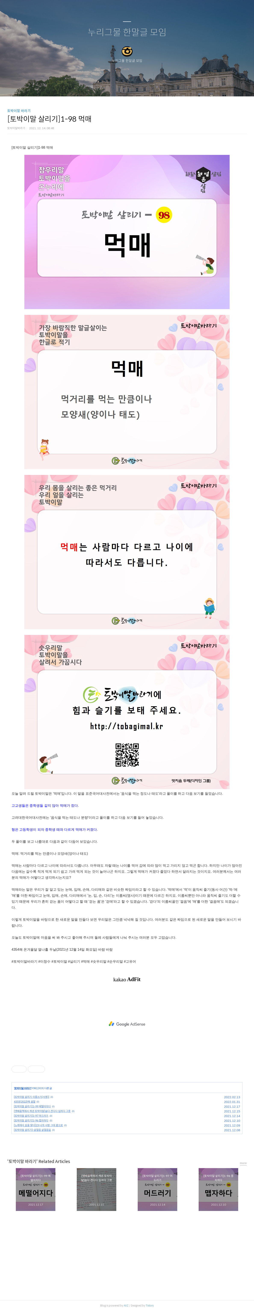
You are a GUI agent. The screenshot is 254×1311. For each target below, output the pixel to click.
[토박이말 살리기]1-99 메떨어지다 (32, 1106)
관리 (148, 87)
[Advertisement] (127, 1024)
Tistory (150, 1305)
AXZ (126, 1305)
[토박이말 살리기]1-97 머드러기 (31, 1115)
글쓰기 (105, 87)
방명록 (119, 87)
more (243, 1163)
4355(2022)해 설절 (24, 1101)
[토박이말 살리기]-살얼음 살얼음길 (32, 1129)
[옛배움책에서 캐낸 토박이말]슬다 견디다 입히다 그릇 (42, 1111)
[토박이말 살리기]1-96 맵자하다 (31, 1120)
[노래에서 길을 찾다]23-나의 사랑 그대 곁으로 (38, 1125)
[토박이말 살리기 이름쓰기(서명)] (31, 1096)
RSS (134, 87)
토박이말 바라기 (19, 111)
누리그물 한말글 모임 (127, 32)
